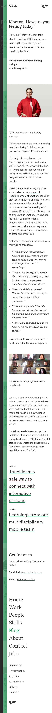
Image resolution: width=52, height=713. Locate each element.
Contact (18, 645)
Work (15, 607)
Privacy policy (17, 670)
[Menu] (45, 6)
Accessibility (16, 681)
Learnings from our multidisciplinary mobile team (28, 522)
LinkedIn (14, 692)
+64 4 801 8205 (26, 579)
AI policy (14, 676)
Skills (15, 622)
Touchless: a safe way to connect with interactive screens (22, 486)
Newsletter (15, 665)
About (16, 637)
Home (16, 599)
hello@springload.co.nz (29, 572)
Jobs (14, 653)
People (17, 614)
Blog (14, 630)
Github (13, 686)
